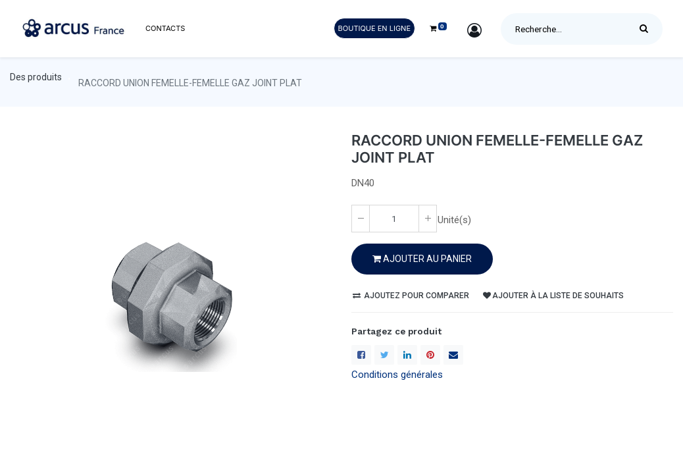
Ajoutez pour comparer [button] (411, 295)
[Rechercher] (647, 29)
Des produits (36, 77)
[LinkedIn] (407, 355)
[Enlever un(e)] (360, 218)
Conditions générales (397, 375)
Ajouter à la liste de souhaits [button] (553, 295)
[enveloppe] (453, 355)
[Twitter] (384, 355)
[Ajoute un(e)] (427, 218)
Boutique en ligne (374, 28)
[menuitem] (165, 29)
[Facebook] (361, 355)
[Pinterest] (430, 355)
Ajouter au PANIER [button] (422, 258)
